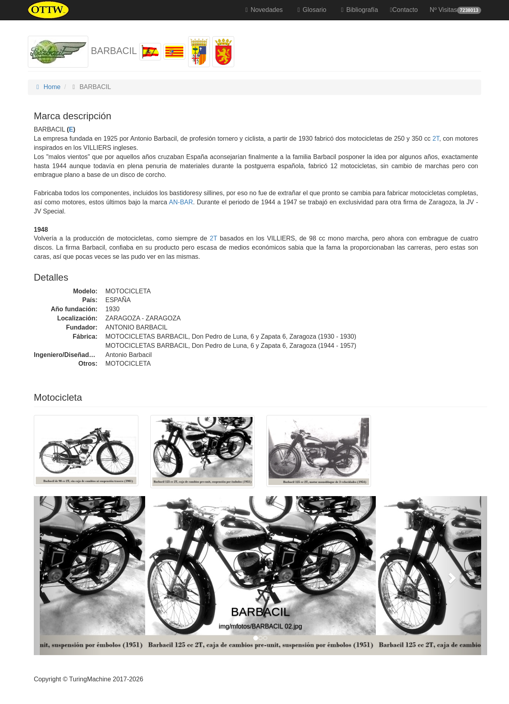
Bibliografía (358, 9)
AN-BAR (180, 202)
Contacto (404, 9)
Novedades (263, 9)
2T (436, 138)
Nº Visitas (455, 10)
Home (47, 86)
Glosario (310, 9)
